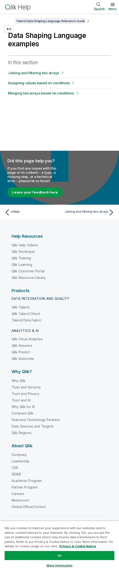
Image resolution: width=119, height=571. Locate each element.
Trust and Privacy (25, 394)
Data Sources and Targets (32, 426)
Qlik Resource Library (29, 278)
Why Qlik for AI (23, 407)
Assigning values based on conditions (39, 83)
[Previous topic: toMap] (30, 212)
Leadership (21, 461)
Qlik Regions (21, 433)
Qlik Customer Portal (28, 271)
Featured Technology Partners (36, 420)
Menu (113, 9)
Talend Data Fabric (26, 320)
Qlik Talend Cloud (26, 314)
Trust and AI (21, 400)
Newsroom (20, 500)
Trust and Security (26, 387)
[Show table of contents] (9, 21)
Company (19, 455)
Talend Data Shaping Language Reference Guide (50, 21)
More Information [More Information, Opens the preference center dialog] (59, 565)
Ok (59, 555)
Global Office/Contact (29, 507)
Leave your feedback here (35, 192)
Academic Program (27, 481)
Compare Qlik (22, 413)
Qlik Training (21, 258)
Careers (18, 494)
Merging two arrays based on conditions (41, 93)
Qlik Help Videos (25, 245)
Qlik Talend (20, 307)
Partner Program (25, 487)
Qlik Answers (22, 345)
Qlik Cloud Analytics (27, 339)
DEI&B (16, 474)
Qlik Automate (23, 359)
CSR (15, 468)
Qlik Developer (23, 252)
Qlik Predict (21, 352)
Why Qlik (18, 381)
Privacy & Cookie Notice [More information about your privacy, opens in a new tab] (77, 546)
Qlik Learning (22, 265)
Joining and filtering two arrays (33, 73)
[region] (59, 546)
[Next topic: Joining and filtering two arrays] (88, 212)
